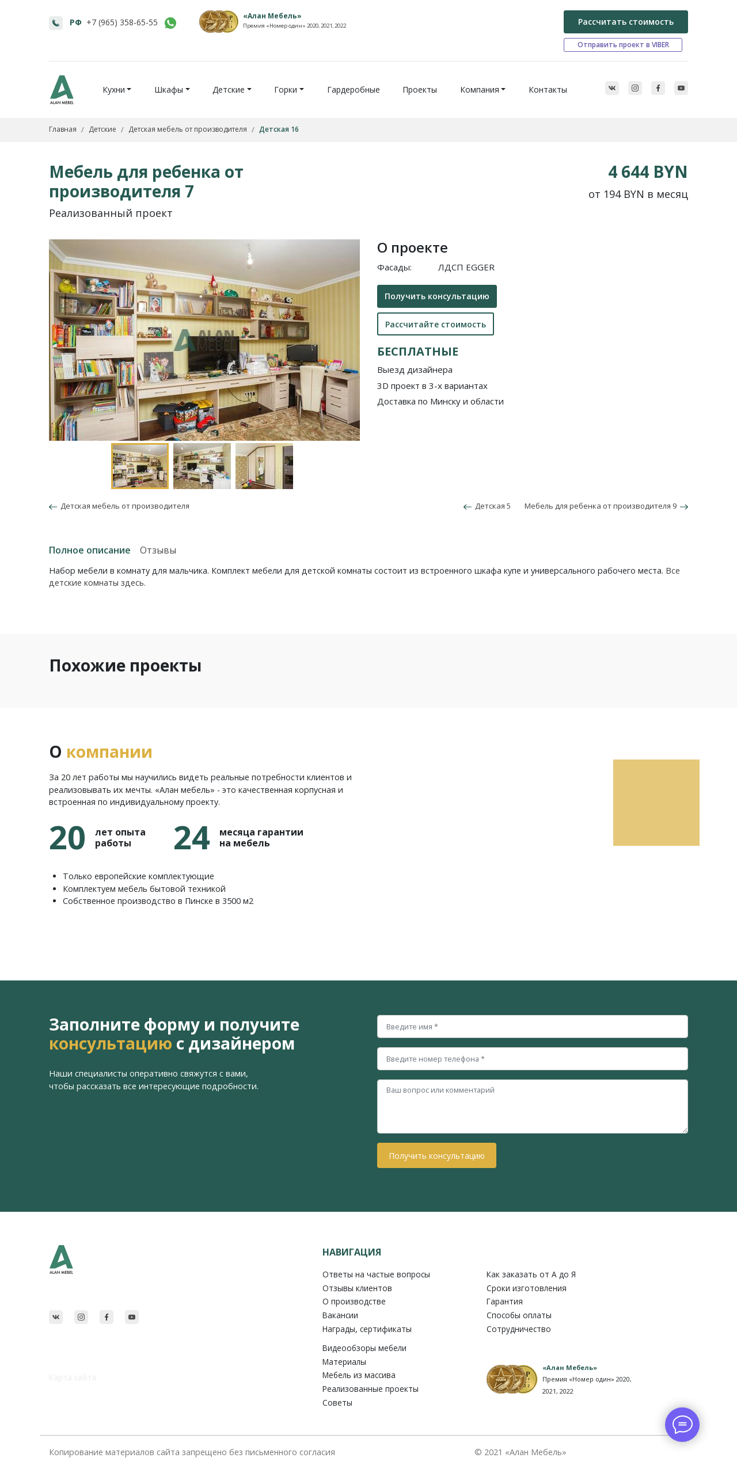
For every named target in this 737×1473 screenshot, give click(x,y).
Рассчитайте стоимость (435, 324)
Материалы (344, 1361)
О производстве (354, 1301)
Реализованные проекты (370, 1388)
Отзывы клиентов (357, 1288)
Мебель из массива (359, 1374)
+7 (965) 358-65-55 (122, 22)
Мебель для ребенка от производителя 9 (606, 506)
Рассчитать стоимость (626, 21)
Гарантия (505, 1301)
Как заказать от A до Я (531, 1274)
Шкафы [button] (168, 89)
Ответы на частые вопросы (376, 1274)
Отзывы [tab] (158, 550)
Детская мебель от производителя (123, 506)
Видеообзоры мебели (364, 1347)
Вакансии (340, 1315)
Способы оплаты (519, 1315)
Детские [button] (228, 89)
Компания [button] (479, 89)
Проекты (419, 89)
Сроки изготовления (527, 1288)
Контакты (548, 89)
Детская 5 (487, 506)
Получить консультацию (437, 296)
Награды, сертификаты (367, 1328)
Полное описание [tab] (90, 550)
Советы (337, 1402)
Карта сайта (72, 1377)
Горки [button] (285, 89)
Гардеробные (353, 89)
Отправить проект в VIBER (623, 44)
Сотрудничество (519, 1328)
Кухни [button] (113, 89)
